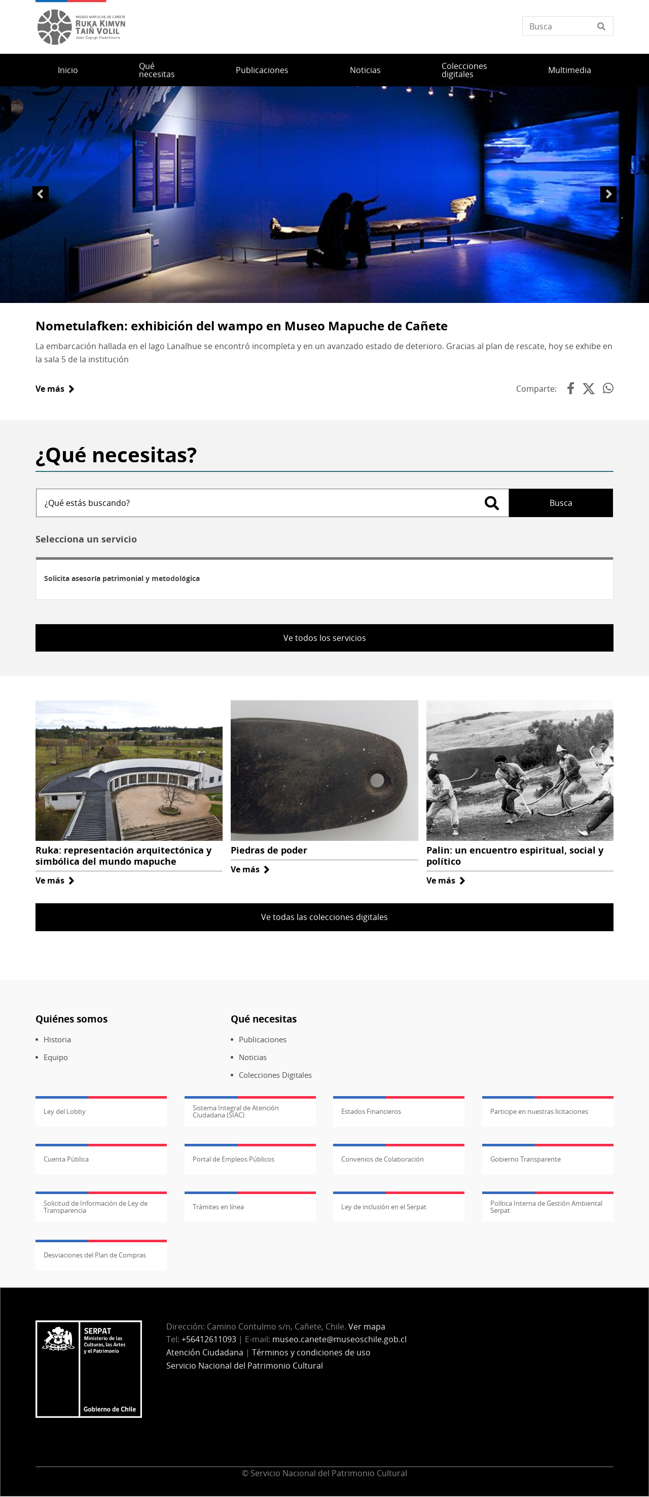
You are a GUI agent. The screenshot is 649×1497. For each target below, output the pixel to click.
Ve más (55, 388)
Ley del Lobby (65, 1111)
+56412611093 (209, 1339)
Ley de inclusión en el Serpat (383, 1206)
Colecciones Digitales (275, 1075)
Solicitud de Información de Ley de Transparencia (96, 1207)
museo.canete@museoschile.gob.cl (339, 1339)
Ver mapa (366, 1326)
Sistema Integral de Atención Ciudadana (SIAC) (236, 1111)
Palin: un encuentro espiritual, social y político (514, 855)
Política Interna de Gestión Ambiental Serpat (546, 1207)
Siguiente (608, 194)
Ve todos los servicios (324, 637)
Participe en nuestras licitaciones (539, 1111)
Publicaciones (262, 70)
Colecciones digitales (464, 70)
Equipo (56, 1057)
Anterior (40, 194)
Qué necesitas (157, 70)
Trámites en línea (218, 1206)
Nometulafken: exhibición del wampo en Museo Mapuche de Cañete (241, 325)
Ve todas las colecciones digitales (324, 917)
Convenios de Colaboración (382, 1159)
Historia (57, 1039)
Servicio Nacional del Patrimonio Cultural (244, 1365)
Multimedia (569, 70)
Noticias (365, 70)
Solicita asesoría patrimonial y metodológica (122, 578)
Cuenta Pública (66, 1159)
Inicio (68, 70)
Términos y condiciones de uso (311, 1352)
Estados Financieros (371, 1111)
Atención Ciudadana (204, 1352)
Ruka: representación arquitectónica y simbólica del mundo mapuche (123, 855)
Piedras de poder (269, 850)
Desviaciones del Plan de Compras (95, 1255)
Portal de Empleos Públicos (233, 1159)
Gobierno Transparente (525, 1159)
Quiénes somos (71, 1018)
